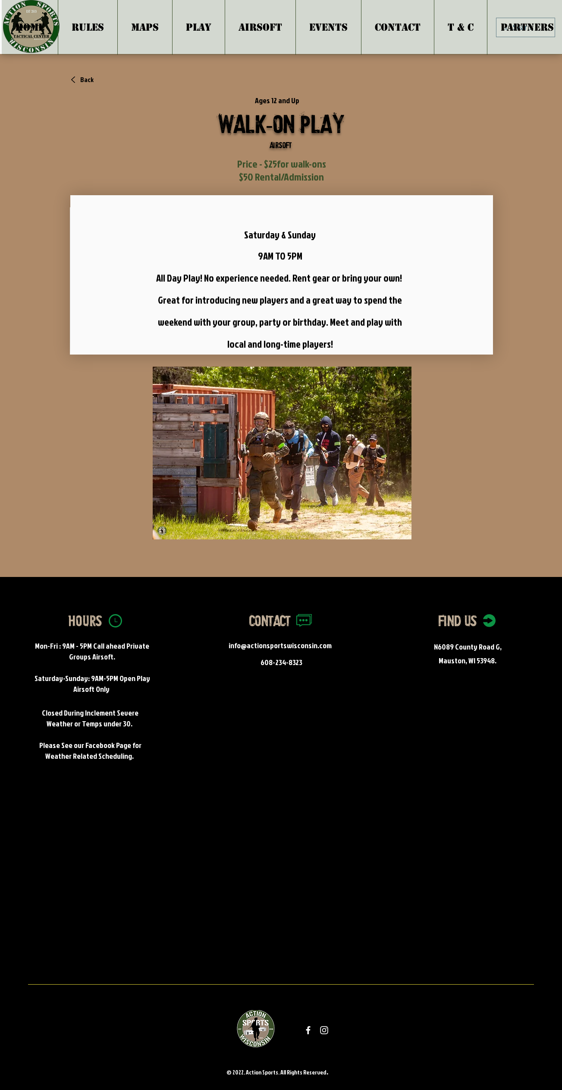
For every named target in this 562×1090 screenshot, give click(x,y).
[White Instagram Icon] (324, 1030)
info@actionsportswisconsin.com (280, 645)
